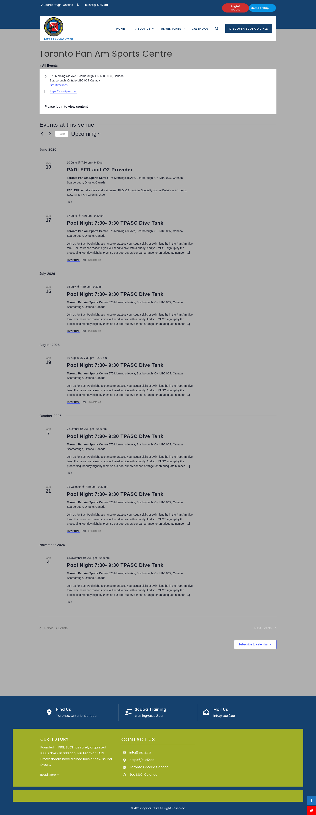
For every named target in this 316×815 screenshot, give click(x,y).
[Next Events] (49, 133)
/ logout (235, 7)
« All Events (49, 65)
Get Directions (59, 85)
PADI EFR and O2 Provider (100, 169)
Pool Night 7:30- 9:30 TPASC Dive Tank (115, 223)
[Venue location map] (216, 91)
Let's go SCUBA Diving (58, 38)
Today (61, 133)
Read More (50, 775)
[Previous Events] (42, 133)
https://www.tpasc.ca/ (63, 91)
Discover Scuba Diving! (248, 28)
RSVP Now (73, 259)
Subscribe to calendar (253, 644)
